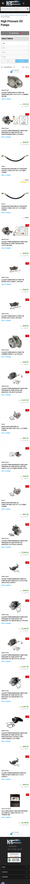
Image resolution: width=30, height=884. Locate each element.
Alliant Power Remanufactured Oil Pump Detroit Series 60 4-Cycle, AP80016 (14, 775)
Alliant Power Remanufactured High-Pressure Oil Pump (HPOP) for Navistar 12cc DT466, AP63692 (15, 542)
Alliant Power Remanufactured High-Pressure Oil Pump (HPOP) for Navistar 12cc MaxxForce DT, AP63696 (15, 619)
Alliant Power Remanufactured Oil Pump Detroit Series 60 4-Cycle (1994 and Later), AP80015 (14, 580)
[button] (9, 834)
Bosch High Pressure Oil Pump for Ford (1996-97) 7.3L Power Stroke (14, 504)
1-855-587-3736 (12, 846)
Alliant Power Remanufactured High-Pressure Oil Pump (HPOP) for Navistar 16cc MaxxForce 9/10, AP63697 (15, 696)
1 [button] (11, 834)
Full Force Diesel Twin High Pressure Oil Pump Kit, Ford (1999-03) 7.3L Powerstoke (15, 813)
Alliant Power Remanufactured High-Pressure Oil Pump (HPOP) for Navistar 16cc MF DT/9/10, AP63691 (15, 657)
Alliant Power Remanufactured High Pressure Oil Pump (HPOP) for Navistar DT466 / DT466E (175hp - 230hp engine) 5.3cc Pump (14, 735)
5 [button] (18, 834)
